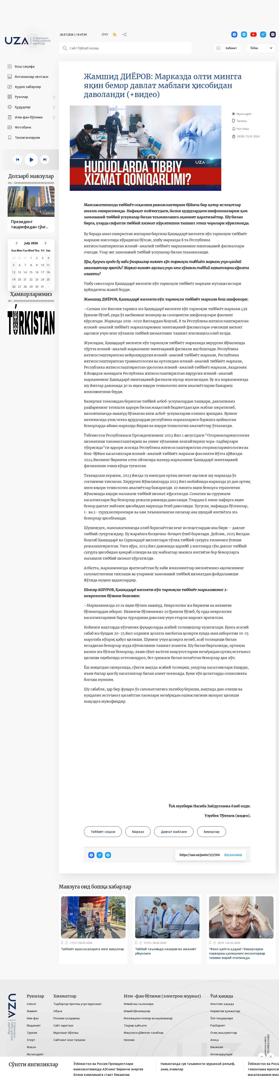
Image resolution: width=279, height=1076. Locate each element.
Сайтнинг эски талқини (69, 1040)
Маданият (34, 1025)
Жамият (32, 1011)
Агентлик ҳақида (222, 1004)
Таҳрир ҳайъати (135, 1025)
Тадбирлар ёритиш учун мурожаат (77, 1004)
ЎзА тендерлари (221, 1018)
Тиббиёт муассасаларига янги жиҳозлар (92, 949)
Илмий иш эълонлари (138, 1004)
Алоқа (214, 1040)
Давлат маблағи (174, 832)
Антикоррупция (221, 1054)
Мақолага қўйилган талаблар (143, 1033)
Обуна (57, 1011)
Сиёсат (31, 1004)
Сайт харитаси (63, 1025)
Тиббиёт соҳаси (103, 832)
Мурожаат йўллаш (65, 1033)
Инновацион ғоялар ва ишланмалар (148, 1018)
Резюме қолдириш (66, 1018)
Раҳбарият (217, 1025)
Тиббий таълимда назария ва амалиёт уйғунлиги (166, 951)
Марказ (138, 832)
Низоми (129, 1040)
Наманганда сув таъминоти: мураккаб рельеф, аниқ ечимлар (198, 1066)
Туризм (32, 1033)
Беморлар (211, 832)
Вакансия (216, 1047)
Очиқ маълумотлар (223, 1033)
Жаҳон (31, 1047)
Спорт (31, 1040)
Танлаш (248, 121)
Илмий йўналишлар (137, 1011)
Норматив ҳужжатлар (225, 1011)
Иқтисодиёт (244, 114)
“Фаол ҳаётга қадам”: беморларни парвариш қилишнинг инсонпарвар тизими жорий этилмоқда (237, 953)
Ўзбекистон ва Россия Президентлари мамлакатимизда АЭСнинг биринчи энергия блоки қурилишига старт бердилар (108, 1067)
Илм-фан (33, 1018)
